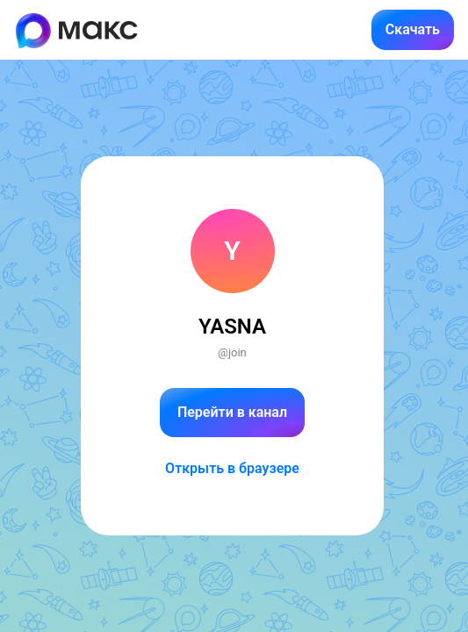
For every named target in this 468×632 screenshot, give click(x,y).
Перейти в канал (232, 412)
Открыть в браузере (232, 468)
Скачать (412, 29)
